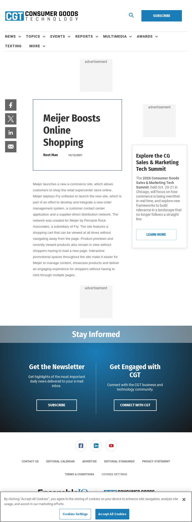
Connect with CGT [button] (135, 405)
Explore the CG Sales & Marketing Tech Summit (157, 162)
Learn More (156, 234)
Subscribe (161, 15)
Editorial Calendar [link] (60, 461)
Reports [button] (84, 36)
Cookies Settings (114, 474)
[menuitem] (15, 36)
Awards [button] (145, 36)
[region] (96, 506)
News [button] (10, 36)
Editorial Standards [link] (119, 461)
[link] (10, 105)
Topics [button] (33, 36)
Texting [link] (13, 46)
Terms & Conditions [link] (79, 474)
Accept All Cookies (112, 514)
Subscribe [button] (56, 405)
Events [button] (57, 36)
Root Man (50, 155)
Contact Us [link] (30, 461)
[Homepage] (41, 15)
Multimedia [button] (115, 36)
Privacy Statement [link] (156, 461)
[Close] (183, 499)
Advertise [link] (89, 461)
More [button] (34, 46)
